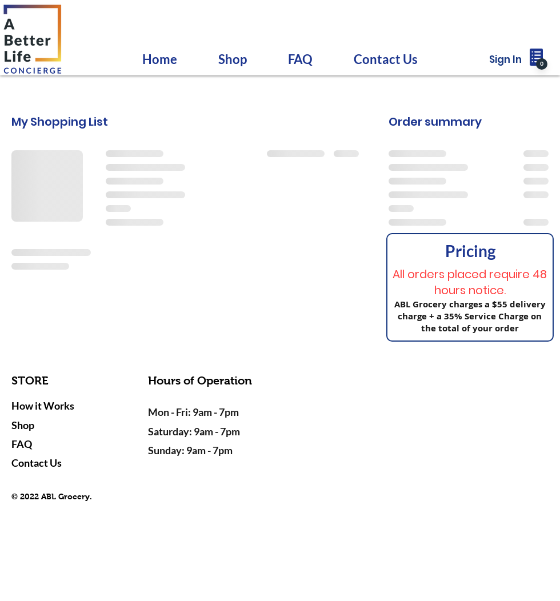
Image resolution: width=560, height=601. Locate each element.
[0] (541, 64)
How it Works (42, 405)
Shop (22, 425)
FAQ (21, 444)
